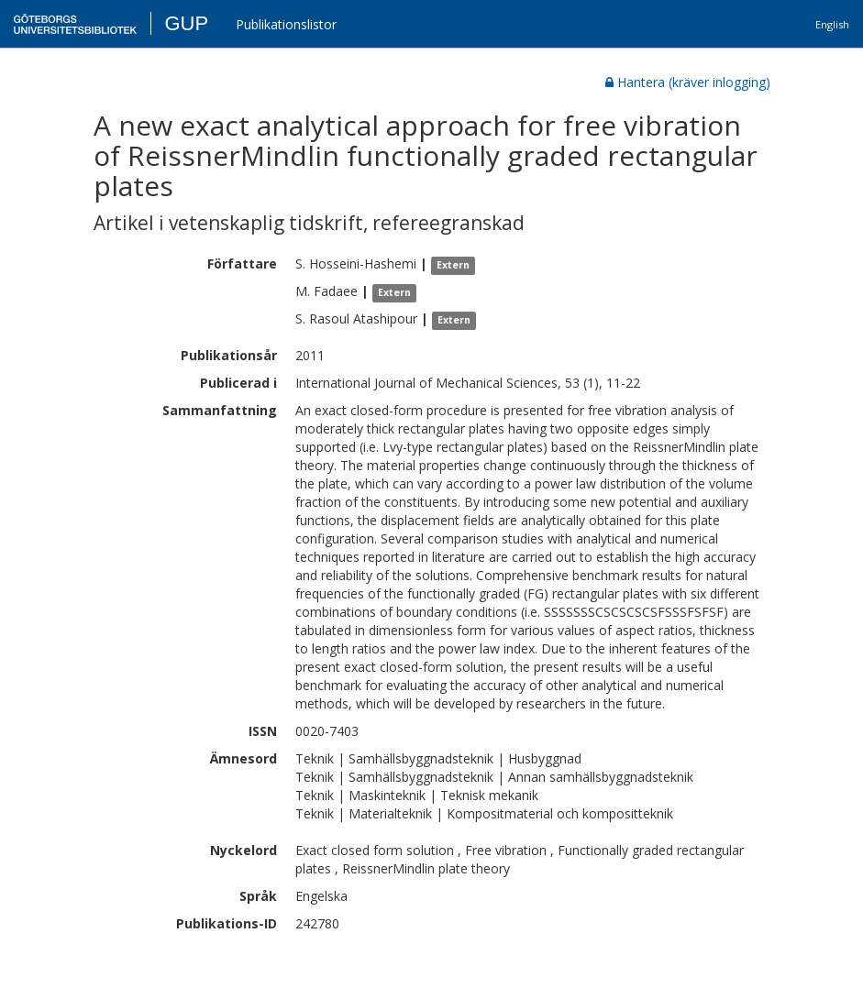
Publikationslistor (286, 24)
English (832, 24)
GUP (186, 23)
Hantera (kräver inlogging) (687, 82)
